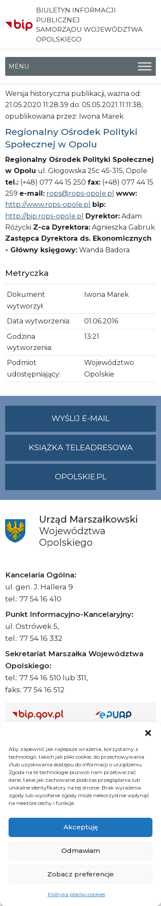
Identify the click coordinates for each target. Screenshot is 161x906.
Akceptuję (81, 827)
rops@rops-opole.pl (80, 193)
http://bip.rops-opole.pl (44, 216)
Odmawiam (80, 850)
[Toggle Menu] (145, 66)
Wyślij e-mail (104, 422)
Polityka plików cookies (76, 894)
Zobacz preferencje (80, 874)
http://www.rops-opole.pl (48, 204)
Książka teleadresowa (81, 447)
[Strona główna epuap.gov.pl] (122, 714)
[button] (148, 732)
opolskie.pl (80, 476)
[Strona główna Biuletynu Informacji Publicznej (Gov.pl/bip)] (46, 714)
